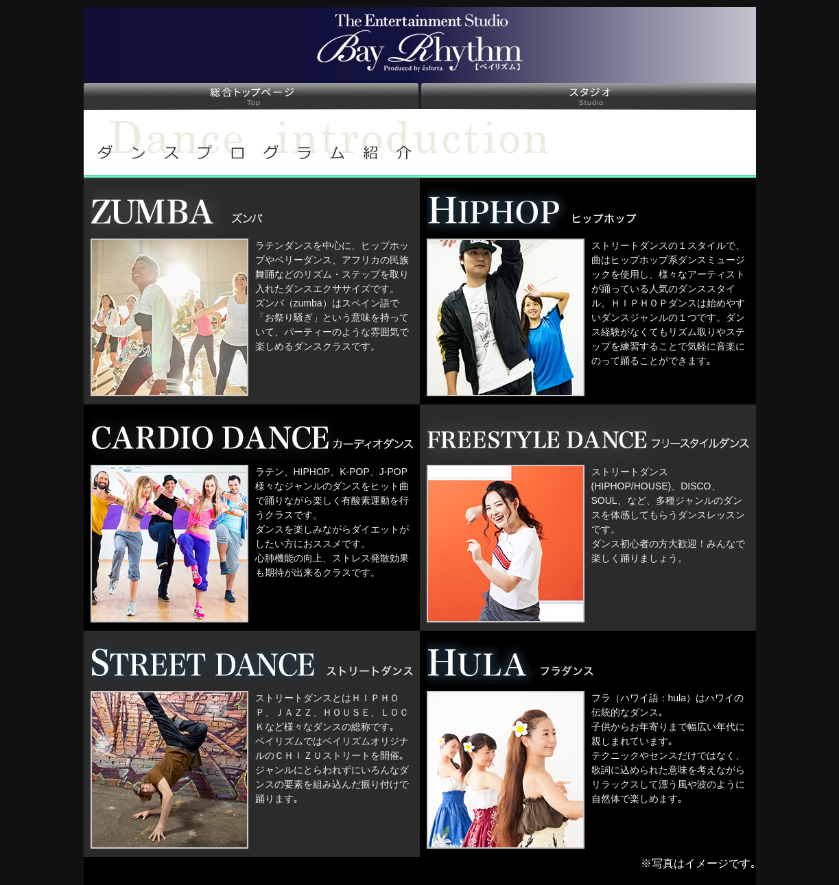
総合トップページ (251, 96)
